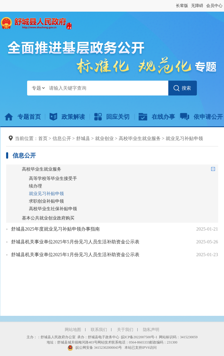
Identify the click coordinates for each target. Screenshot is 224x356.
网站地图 (73, 329)
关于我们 (125, 329)
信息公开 (61, 138)
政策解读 (67, 117)
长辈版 (182, 5)
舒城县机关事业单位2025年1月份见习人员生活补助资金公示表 (75, 254)
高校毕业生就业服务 (140, 138)
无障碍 (197, 5)
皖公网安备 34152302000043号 (94, 348)
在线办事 (157, 117)
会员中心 (214, 5)
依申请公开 (201, 117)
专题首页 (22, 117)
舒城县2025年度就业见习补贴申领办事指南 (55, 228)
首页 (43, 138)
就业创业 (104, 138)
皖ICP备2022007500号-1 (139, 337)
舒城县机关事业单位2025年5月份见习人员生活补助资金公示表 (75, 241)
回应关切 (112, 117)
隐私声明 (151, 329)
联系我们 (99, 329)
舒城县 (83, 138)
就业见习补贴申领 (184, 138)
